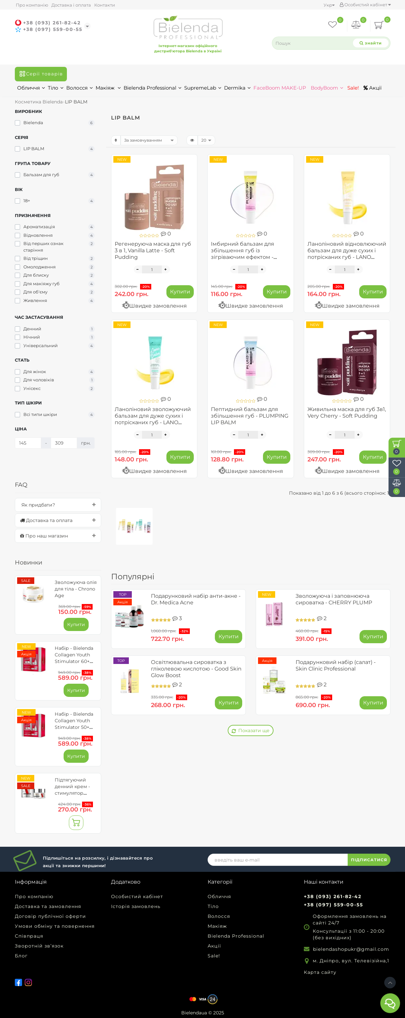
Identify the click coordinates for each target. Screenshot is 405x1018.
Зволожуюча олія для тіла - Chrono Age (76, 588)
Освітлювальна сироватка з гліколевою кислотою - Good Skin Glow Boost (196, 668)
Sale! (352, 88)
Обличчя (31, 88)
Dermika (237, 88)
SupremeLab (202, 88)
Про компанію (32, 5)
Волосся (79, 88)
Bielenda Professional (153, 88)
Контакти (104, 5)
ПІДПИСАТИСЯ (369, 859)
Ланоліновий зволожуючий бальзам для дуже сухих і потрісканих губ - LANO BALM (153, 419)
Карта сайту (320, 972)
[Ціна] (28, 443)
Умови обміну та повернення (55, 926)
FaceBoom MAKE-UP (279, 88)
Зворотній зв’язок (39, 946)
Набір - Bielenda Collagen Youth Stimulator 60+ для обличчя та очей (74, 661)
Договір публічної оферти (50, 916)
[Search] (371, 43)
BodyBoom (327, 88)
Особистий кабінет (365, 4)
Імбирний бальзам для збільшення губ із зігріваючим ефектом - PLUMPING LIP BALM (242, 254)
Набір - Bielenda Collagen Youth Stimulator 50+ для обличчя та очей (74, 727)
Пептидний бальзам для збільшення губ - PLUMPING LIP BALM (249, 416)
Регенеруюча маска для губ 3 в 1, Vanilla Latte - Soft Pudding (153, 250)
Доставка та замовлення (48, 906)
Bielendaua (194, 1013)
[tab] (58, 505)
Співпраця (29, 936)
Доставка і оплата (71, 5)
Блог (21, 956)
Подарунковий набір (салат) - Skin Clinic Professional (336, 665)
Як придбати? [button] (58, 505)
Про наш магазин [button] (58, 536)
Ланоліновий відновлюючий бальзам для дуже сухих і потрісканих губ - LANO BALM (346, 254)
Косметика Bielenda (39, 102)
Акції (372, 88)
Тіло (56, 88)
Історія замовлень (135, 906)
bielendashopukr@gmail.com (351, 949)
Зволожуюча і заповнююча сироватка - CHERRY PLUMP (334, 599)
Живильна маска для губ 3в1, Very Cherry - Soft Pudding (346, 412)
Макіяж (108, 88)
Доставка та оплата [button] (58, 520)
